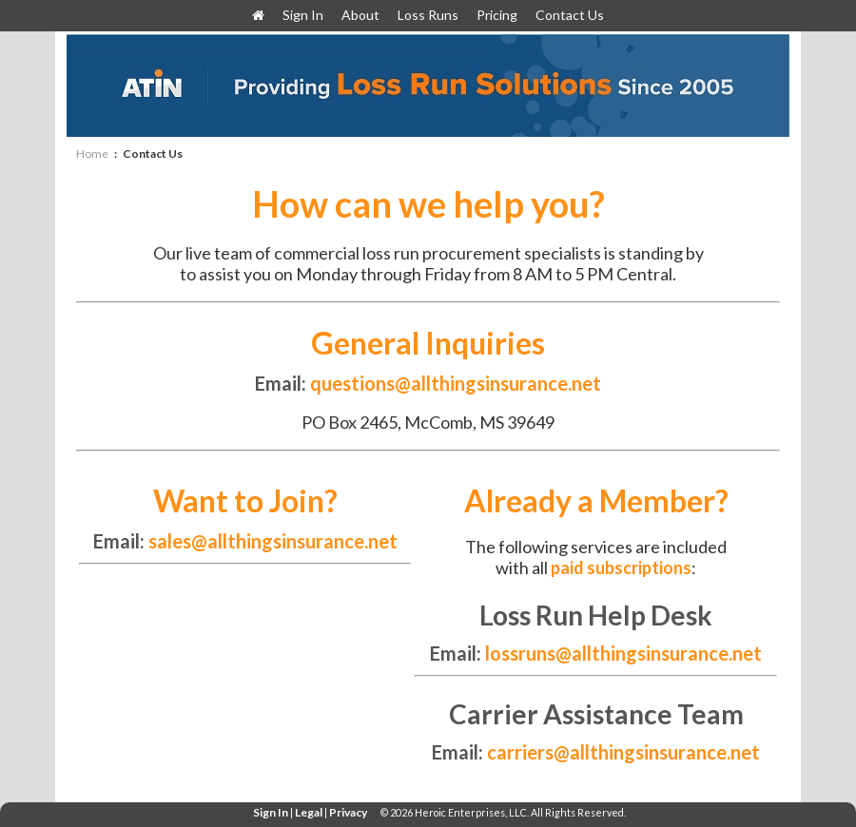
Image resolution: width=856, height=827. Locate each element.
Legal (308, 812)
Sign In (304, 15)
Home (92, 153)
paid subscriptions (621, 567)
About (360, 15)
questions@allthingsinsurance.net (453, 383)
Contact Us (569, 15)
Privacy (348, 812)
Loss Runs (428, 15)
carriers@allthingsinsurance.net (623, 751)
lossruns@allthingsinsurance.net (623, 653)
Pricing (497, 15)
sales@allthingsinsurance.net (273, 540)
